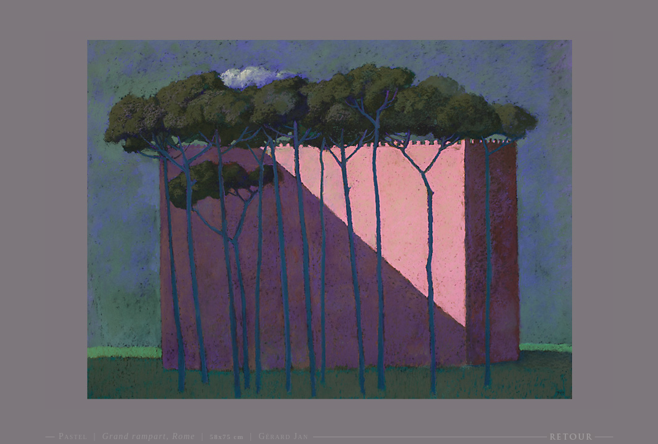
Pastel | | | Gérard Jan (184, 436)
